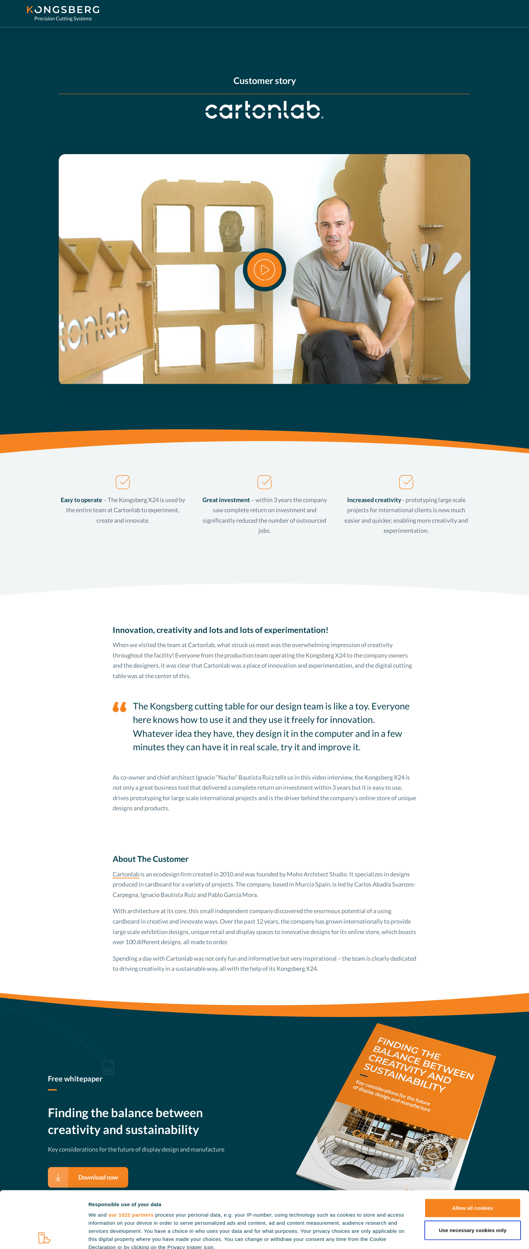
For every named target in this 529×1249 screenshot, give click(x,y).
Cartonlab (126, 874)
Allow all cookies (472, 1152)
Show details (354, 1237)
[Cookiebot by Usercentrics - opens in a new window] (43, 1237)
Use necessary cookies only (472, 1174)
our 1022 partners (131, 1159)
